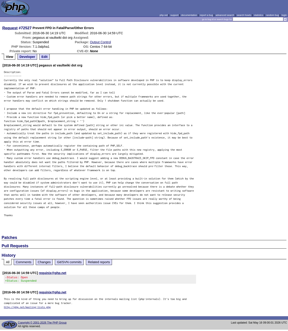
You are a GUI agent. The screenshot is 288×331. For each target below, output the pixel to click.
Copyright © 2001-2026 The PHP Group (42, 324)
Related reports (99, 262)
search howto (244, 15)
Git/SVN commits (69, 262)
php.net (164, 15)
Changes (44, 262)
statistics (258, 15)
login (284, 15)
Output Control (100, 42)
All (7, 262)
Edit (44, 57)
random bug (272, 15)
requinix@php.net (52, 273)
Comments (23, 262)
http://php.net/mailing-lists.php (27, 308)
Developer (27, 57)
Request (10, 28)
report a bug (206, 15)
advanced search (225, 15)
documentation (189, 15)
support (174, 15)
